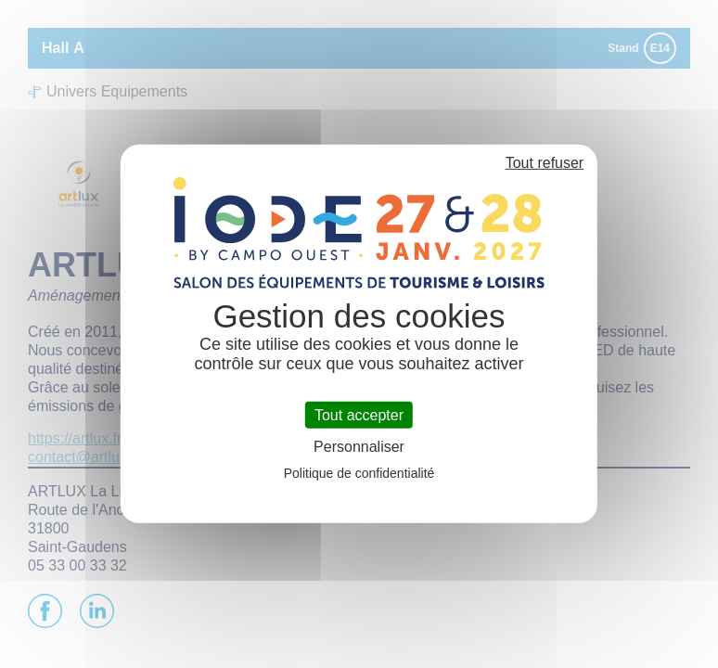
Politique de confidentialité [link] (359, 473)
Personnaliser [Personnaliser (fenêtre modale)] (359, 447)
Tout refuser (544, 163)
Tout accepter (359, 415)
